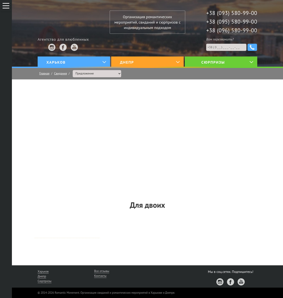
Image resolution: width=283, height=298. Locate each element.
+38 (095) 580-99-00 (231, 21)
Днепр (42, 276)
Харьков (43, 271)
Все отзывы (101, 271)
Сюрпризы (44, 281)
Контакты (100, 276)
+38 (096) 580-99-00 (231, 30)
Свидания (60, 73)
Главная (44, 73)
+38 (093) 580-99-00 (231, 13)
